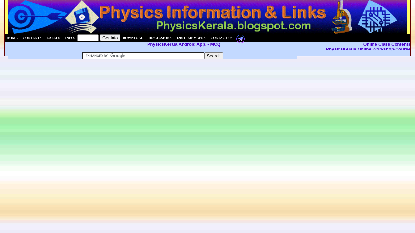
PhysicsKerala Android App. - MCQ (183, 44)
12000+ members (191, 37)
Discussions (160, 37)
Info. (70, 37)
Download (133, 37)
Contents (32, 37)
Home (12, 37)
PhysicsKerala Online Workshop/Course (368, 49)
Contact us (222, 37)
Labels (53, 37)
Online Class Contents (387, 44)
